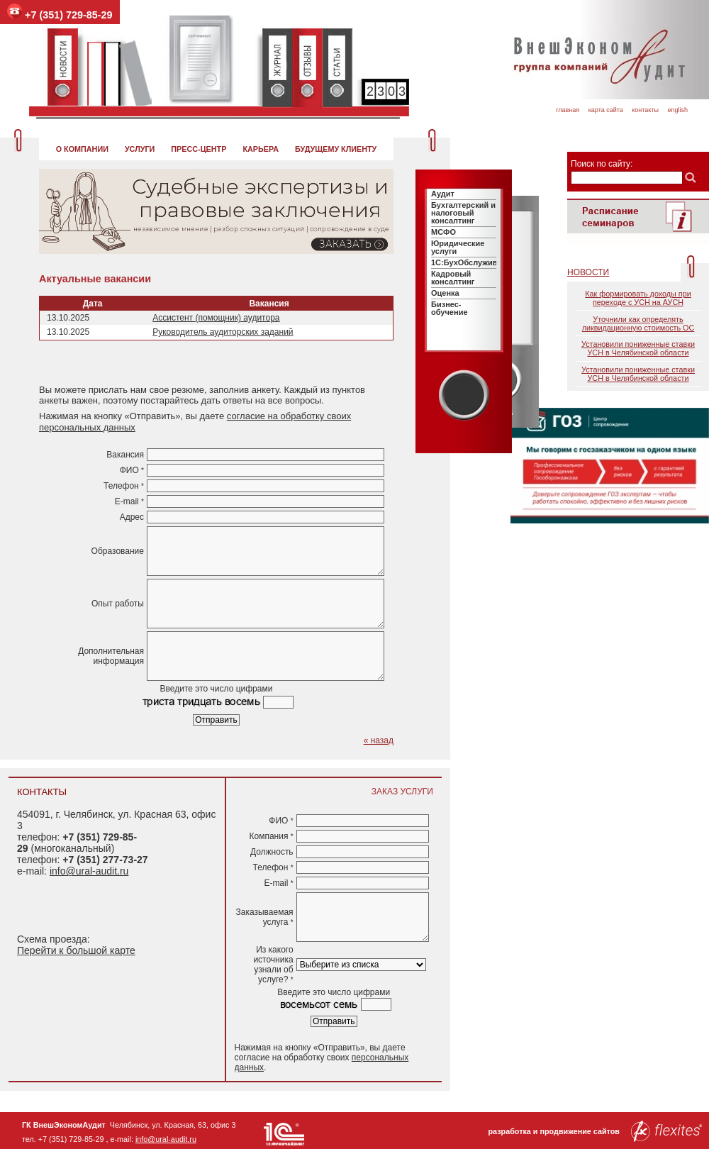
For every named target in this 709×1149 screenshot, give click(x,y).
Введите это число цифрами (216, 689)
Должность (272, 852)
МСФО (443, 232)
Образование (117, 551)
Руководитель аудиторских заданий (222, 332)
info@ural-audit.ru (89, 871)
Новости (588, 272)
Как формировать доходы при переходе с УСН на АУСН (638, 297)
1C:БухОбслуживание (473, 262)
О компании (82, 149)
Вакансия (125, 455)
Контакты (645, 109)
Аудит (442, 193)
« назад (378, 740)
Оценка (445, 293)
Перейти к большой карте (76, 950)
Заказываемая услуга (265, 917)
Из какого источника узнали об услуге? (273, 964)
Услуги (140, 149)
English (677, 109)
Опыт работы (117, 604)
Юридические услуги (457, 247)
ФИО (132, 470)
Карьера (260, 149)
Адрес (132, 517)
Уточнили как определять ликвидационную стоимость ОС (638, 323)
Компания (271, 836)
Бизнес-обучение (449, 308)
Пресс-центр (198, 149)
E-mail (129, 501)
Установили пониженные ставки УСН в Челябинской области (638, 348)
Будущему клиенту (335, 149)
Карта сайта (605, 109)
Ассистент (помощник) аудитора (215, 318)
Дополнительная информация (111, 656)
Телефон (124, 486)
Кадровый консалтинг (452, 278)
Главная (567, 109)
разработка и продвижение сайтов (595, 1131)
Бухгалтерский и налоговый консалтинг (463, 213)
